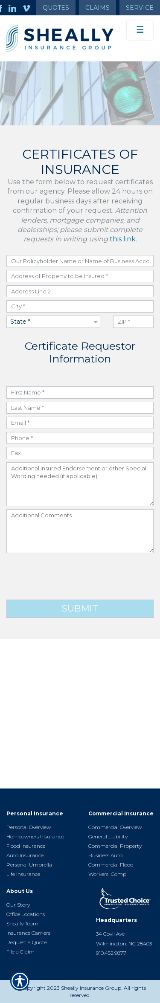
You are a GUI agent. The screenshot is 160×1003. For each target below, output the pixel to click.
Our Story (18, 905)
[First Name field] (80, 392)
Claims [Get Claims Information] (97, 8)
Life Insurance (23, 874)
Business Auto (105, 855)
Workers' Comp (107, 874)
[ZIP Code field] (133, 322)
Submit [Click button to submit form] (80, 608)
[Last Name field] (80, 408)
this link (123, 239)
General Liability (108, 836)
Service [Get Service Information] (140, 8)
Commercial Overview (115, 827)
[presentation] (80, 576)
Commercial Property (115, 846)
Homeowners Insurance (35, 836)
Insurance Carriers (28, 933)
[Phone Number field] (80, 438)
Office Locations (25, 914)
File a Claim (20, 951)
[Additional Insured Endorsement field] (80, 484)
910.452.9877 (111, 953)
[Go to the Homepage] (59, 38)
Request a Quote (26, 942)
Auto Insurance (25, 855)
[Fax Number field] (80, 453)
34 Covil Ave (110, 934)
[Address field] (80, 276)
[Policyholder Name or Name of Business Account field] (80, 261)
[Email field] (80, 423)
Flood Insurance (25, 846)
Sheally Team (22, 923)
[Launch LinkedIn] (16, 7)
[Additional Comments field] (80, 531)
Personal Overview (28, 827)
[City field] (80, 306)
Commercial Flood (111, 864)
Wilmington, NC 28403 (124, 943)
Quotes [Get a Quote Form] (56, 8)
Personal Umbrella (29, 864)
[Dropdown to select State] (53, 322)
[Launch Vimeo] (29, 7)
